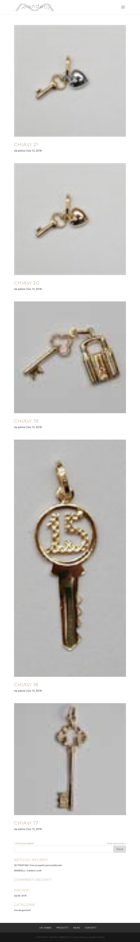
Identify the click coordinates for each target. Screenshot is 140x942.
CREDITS (63, 937)
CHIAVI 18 (26, 685)
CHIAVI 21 (26, 144)
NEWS (76, 928)
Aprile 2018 (20, 895)
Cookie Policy (97, 937)
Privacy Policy (78, 937)
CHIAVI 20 (26, 283)
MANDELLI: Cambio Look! (28, 870)
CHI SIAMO (45, 928)
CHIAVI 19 (26, 421)
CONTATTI (90, 928)
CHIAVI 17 (26, 823)
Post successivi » (116, 843)
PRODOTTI (63, 928)
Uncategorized (22, 910)
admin (21, 150)
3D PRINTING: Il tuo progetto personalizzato (38, 865)
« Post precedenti (24, 843)
